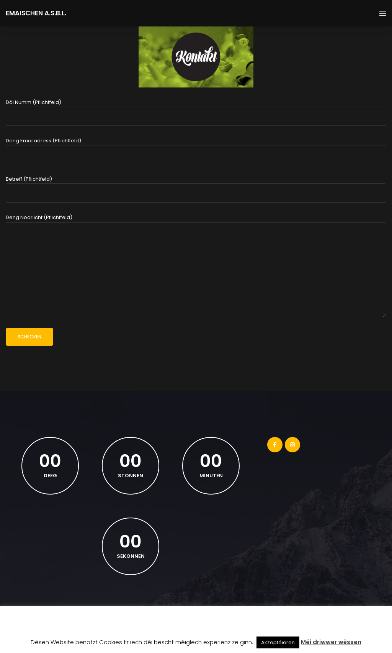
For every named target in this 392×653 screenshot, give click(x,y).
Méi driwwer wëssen (331, 642)
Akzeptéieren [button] (278, 642)
